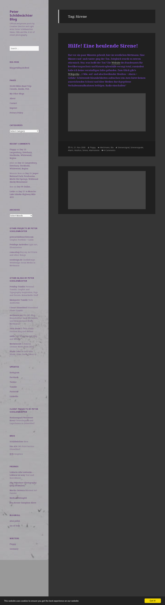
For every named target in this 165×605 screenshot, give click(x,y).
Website (115, 62)
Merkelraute (16, 343)
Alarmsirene (94, 150)
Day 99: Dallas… (24, 186)
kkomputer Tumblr (19, 300)
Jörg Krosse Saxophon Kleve (23, 502)
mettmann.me (16, 315)
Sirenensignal (123, 147)
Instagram (14, 372)
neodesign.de (16, 259)
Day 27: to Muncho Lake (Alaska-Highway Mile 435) (23, 194)
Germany (14, 549)
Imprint (13, 108)
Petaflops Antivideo (19, 244)
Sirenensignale (137, 147)
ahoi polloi (15, 521)
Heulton (77, 150)
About (12, 98)
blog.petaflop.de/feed (19, 67)
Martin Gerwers (17, 490)
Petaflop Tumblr (17, 286)
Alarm (70, 150)
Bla (112, 147)
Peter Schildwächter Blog (21, 15)
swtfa (12, 336)
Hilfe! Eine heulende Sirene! (103, 45)
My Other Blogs (17, 93)
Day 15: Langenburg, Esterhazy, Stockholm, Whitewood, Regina (23, 165)
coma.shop (15, 252)
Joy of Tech (15, 525)
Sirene (85, 150)
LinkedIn (14, 396)
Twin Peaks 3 (16, 328)
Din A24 (13, 446)
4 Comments (109, 150)
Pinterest (14, 391)
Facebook (14, 377)
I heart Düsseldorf (18, 307)
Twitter (13, 382)
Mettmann (105, 147)
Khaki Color (15, 351)
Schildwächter (16, 441)
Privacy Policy (16, 112)
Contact (13, 103)
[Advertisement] (24, 579)
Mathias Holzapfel (18, 498)
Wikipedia (73, 74)
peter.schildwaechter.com (22, 237)
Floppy (13, 149)
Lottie (12, 191)
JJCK (12, 454)
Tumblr (13, 386)
